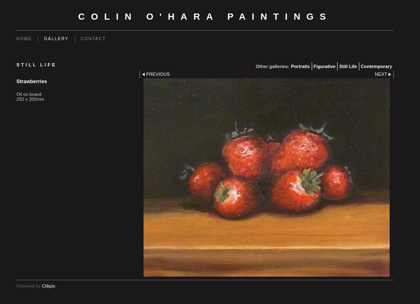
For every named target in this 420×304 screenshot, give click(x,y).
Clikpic (48, 286)
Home (24, 38)
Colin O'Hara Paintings (205, 16)
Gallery (56, 38)
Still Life (348, 66)
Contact (93, 38)
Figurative (325, 66)
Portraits (300, 66)
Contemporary (376, 66)
